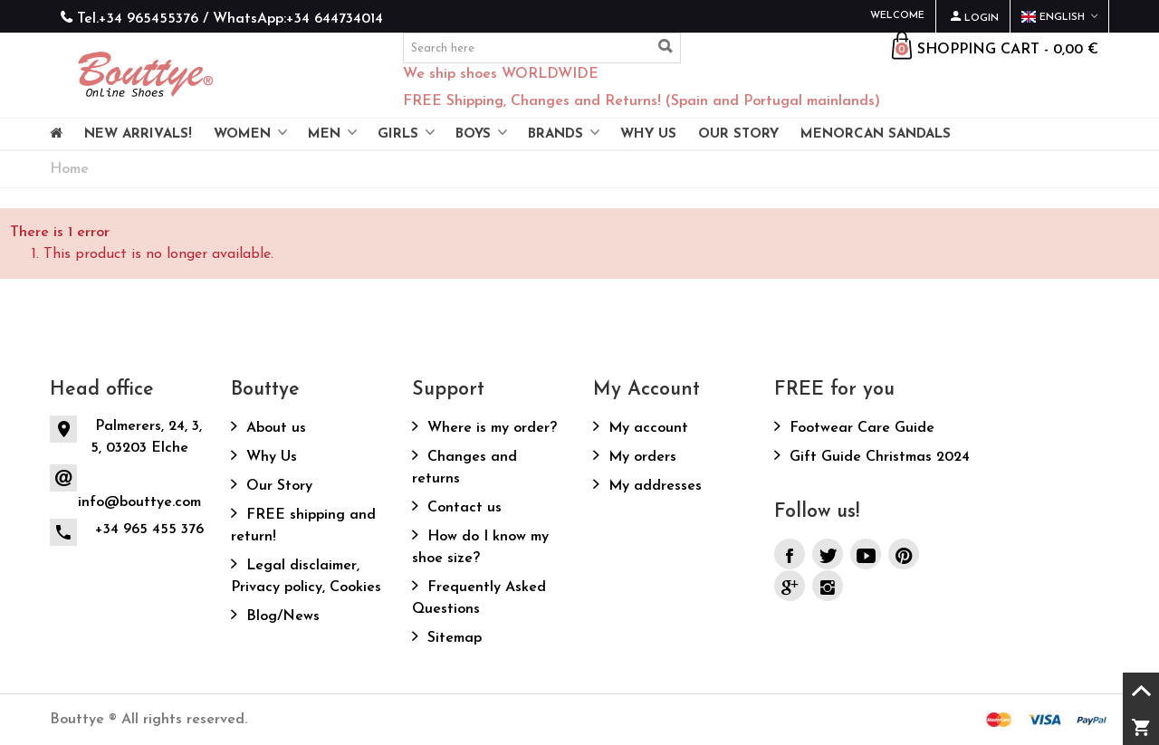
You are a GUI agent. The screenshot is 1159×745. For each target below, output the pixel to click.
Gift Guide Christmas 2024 (877, 457)
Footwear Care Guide (859, 428)
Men (324, 134)
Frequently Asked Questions (479, 598)
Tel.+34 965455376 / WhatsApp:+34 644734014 (230, 19)
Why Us (269, 457)
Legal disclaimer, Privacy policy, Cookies (306, 577)
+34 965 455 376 (149, 529)
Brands (555, 134)
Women (242, 134)
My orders (640, 457)
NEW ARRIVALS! (138, 134)
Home (69, 169)
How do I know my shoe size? (480, 548)
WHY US (648, 134)
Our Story (277, 486)
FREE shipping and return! (303, 526)
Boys (473, 134)
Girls (398, 134)
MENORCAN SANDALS (875, 134)
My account (646, 428)
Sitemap (452, 638)
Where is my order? (490, 428)
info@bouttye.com (139, 502)
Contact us (462, 508)
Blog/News (281, 616)
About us (274, 428)
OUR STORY (738, 134)
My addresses (653, 486)
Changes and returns (464, 468)
